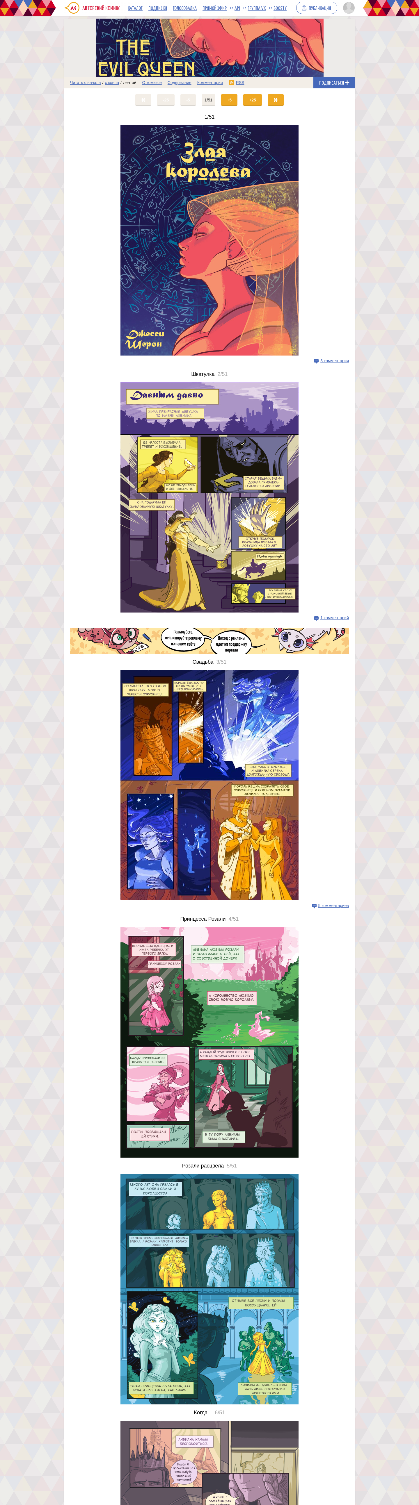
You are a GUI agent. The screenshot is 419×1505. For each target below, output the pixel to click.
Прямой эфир (215, 8)
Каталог (135, 8)
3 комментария (334, 360)
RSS (240, 82)
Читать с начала (85, 82)
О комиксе (151, 82)
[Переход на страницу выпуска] (209, 240)
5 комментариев (333, 905)
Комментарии (210, 82)
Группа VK (257, 8)
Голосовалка (185, 8)
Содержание (179, 82)
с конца (112, 82)
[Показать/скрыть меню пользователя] (348, 8)
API (237, 8)
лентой (129, 82)
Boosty (280, 8)
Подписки (157, 8)
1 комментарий (334, 617)
